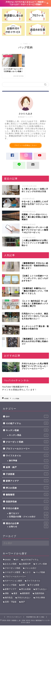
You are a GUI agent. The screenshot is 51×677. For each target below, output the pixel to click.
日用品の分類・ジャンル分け (28, 516)
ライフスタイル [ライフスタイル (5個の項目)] (33, 581)
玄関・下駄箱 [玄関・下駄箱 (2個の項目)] (10, 602)
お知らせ (28, 526)
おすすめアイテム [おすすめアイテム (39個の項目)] (30, 560)
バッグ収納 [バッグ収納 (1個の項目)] (40, 572)
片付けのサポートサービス (21, 136)
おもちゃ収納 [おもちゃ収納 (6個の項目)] (10, 564)
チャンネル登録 (9, 389)
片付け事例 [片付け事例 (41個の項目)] (40, 598)
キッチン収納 (27, 430)
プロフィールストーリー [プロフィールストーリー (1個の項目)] (15, 577)
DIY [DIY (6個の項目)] (17, 560)
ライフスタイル (27, 455)
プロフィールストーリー (27, 448)
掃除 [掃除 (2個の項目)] (7, 593)
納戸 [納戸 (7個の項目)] (23, 602)
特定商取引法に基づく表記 (35, 617)
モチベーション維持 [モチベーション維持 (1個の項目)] (13, 581)
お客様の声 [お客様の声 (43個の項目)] (26, 564)
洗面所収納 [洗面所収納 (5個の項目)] (39, 593)
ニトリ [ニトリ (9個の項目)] (28, 572)
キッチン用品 (28, 435)
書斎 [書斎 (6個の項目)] (15, 593)
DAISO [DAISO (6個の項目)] (8, 560)
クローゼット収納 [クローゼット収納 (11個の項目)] (12, 568)
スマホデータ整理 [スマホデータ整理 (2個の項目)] (12, 572)
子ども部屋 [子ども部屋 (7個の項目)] (34, 585)
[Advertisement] (25, 650)
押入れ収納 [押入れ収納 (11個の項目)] (26, 589)
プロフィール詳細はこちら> (25, 145)
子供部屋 (27, 474)
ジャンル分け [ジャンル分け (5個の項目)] (30, 568)
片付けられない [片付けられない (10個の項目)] (24, 598)
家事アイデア (27, 480)
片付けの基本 (27, 508)
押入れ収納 (27, 487)
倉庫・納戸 (27, 467)
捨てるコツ (28, 513)
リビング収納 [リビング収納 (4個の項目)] (10, 585)
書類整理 (27, 494)
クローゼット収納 (27, 441)
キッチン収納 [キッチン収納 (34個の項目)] (41, 564)
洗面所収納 (27, 501)
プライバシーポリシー (14, 617)
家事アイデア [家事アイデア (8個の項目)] (10, 589)
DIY (27, 416)
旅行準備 (28, 460)
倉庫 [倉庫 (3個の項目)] (23, 585)
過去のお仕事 (27, 523)
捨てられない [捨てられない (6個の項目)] (41, 589)
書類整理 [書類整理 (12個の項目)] (26, 593)
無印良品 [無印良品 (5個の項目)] (9, 598)
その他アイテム (27, 423)
